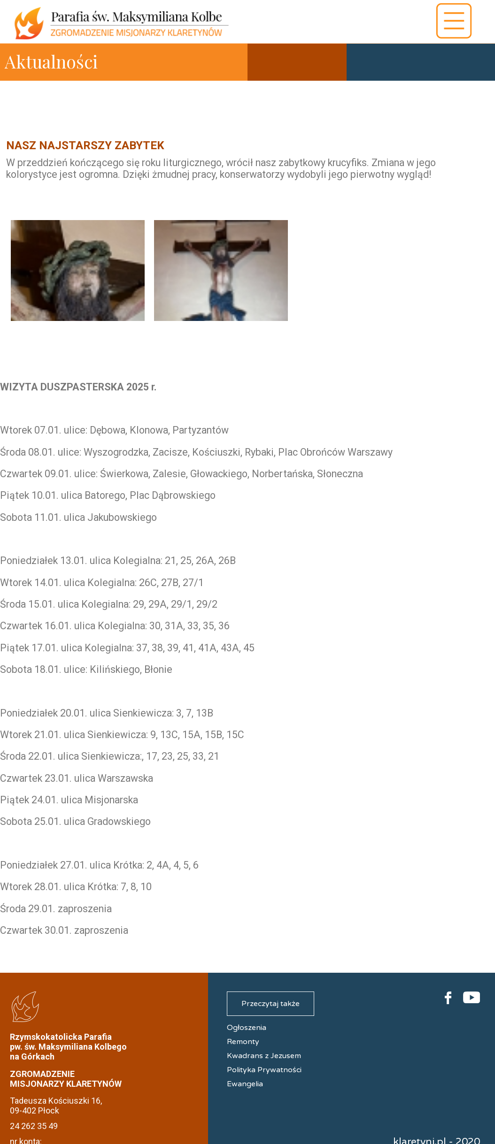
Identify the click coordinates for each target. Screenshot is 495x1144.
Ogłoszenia (246, 1027)
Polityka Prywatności (264, 1070)
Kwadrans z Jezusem (264, 1055)
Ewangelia (245, 1084)
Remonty (243, 1041)
